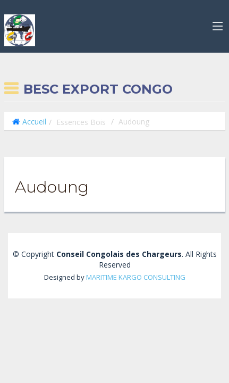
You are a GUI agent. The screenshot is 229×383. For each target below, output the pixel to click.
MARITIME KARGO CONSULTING (135, 277)
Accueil (34, 121)
